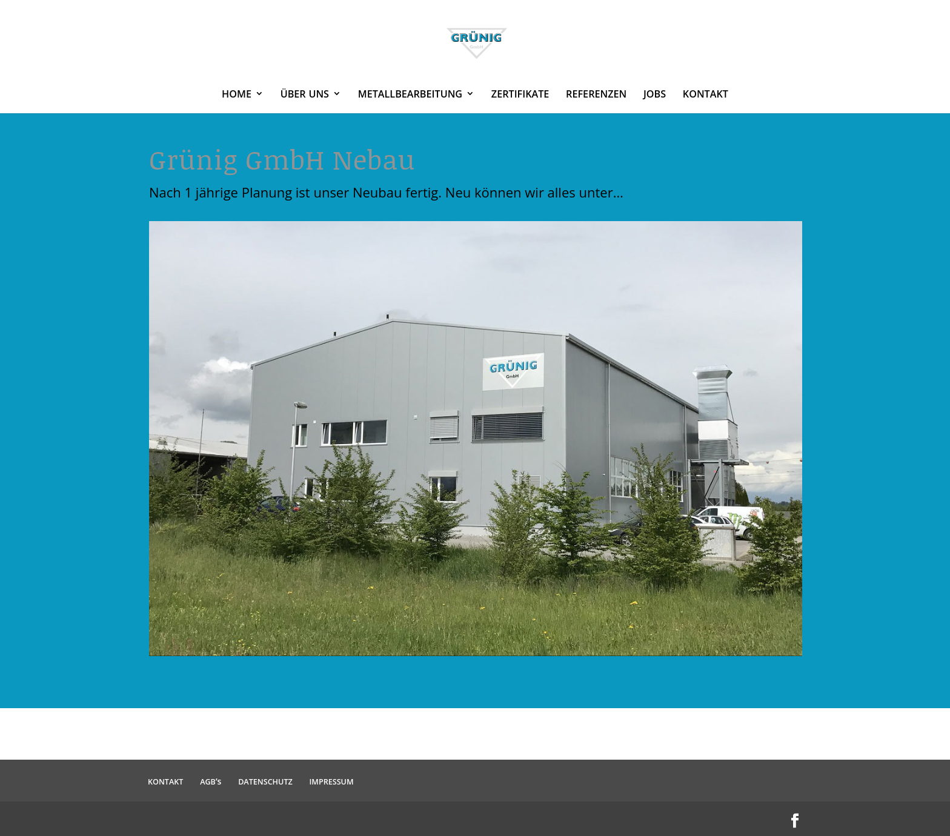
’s (210, 781)
